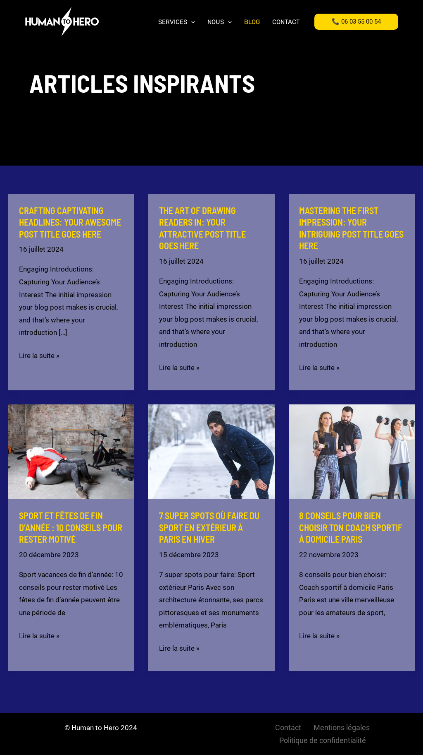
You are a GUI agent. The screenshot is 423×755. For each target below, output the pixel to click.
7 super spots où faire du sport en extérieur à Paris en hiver (209, 527)
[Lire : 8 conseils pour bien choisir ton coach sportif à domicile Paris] (352, 451)
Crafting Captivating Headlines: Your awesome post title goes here (70, 222)
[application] (191, 22)
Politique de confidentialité (322, 740)
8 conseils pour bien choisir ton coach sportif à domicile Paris (350, 527)
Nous (219, 22)
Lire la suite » (39, 355)
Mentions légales (342, 727)
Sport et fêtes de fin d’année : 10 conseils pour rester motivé (70, 527)
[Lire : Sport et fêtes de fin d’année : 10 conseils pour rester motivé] (71, 451)
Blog (252, 22)
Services (176, 22)
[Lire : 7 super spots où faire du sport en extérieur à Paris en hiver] (211, 451)
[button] (356, 22)
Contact (286, 22)
